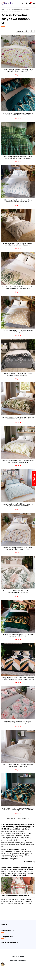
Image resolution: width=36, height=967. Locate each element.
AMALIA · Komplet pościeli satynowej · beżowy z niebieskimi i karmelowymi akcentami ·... (18, 244)
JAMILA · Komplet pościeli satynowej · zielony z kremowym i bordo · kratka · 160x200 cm (18, 157)
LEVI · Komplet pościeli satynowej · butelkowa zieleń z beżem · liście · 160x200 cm (18, 114)
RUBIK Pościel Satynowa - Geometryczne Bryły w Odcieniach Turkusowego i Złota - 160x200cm (18, 809)
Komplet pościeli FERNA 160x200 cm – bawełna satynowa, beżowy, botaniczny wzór (18, 287)
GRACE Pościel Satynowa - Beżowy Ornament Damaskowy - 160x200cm (18, 765)
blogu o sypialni (20, 875)
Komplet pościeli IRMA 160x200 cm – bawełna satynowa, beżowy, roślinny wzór (18, 331)
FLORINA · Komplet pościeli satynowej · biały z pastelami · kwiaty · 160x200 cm (18, 70)
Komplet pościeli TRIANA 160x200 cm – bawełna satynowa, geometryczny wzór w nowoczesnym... (18, 678)
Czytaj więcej (30, 862)
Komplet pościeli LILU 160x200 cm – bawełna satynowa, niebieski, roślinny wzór (18, 505)
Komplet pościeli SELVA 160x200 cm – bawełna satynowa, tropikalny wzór (18, 635)
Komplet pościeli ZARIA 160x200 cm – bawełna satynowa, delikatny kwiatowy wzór (18, 548)
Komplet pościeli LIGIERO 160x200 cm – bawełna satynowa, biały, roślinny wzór (18, 461)
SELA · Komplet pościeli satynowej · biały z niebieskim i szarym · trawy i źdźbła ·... (18, 201)
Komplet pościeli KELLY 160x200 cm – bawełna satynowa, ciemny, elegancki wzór (18, 374)
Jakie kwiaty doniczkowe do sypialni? (15, 896)
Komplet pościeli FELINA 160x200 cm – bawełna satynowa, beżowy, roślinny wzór (18, 418)
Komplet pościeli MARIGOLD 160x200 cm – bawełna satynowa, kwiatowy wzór (18, 722)
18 (32, 31)
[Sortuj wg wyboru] (22, 31)
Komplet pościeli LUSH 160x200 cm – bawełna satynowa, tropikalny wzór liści (18, 591)
